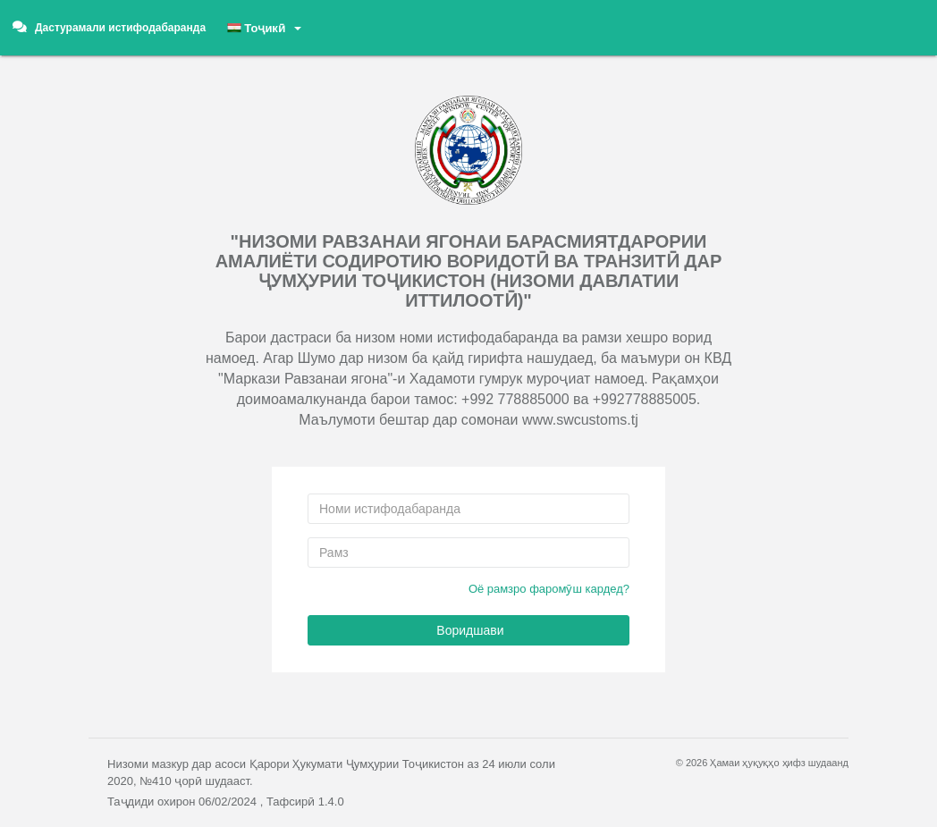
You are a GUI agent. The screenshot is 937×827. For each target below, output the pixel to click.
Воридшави (468, 630)
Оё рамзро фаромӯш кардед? (548, 588)
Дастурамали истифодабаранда (109, 27)
